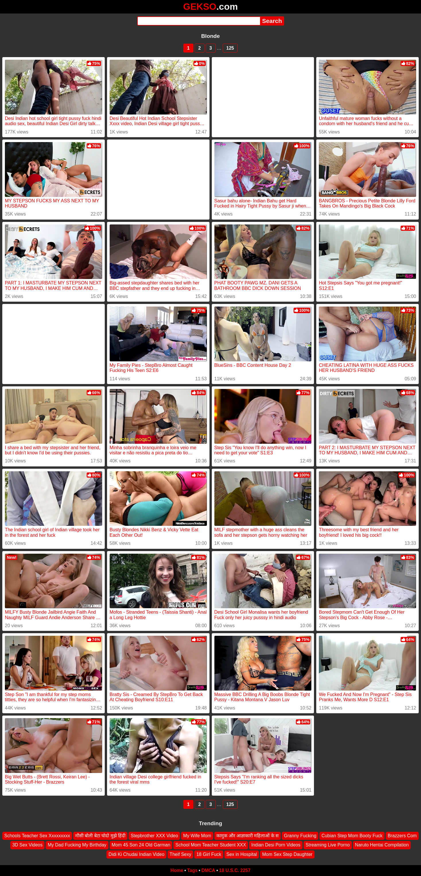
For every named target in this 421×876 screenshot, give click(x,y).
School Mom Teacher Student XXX (210, 844)
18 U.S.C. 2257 (235, 870)
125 (230, 48)
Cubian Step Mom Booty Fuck (352, 835)
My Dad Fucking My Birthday (77, 844)
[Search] (198, 21)
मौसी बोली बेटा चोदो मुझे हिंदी (100, 835)
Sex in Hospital (241, 854)
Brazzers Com (402, 835)
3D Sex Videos (27, 844)
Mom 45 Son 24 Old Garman (141, 844)
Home (176, 870)
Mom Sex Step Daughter (287, 854)
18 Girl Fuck (208, 854)
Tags (192, 870)
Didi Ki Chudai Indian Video (136, 854)
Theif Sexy (180, 854)
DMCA (208, 870)
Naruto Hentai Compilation (382, 844)
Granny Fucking (300, 835)
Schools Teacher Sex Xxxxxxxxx (37, 835)
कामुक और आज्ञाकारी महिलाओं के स (247, 835)
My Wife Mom (197, 835)
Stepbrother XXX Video (154, 835)
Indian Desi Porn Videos (275, 844)
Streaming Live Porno (328, 844)
